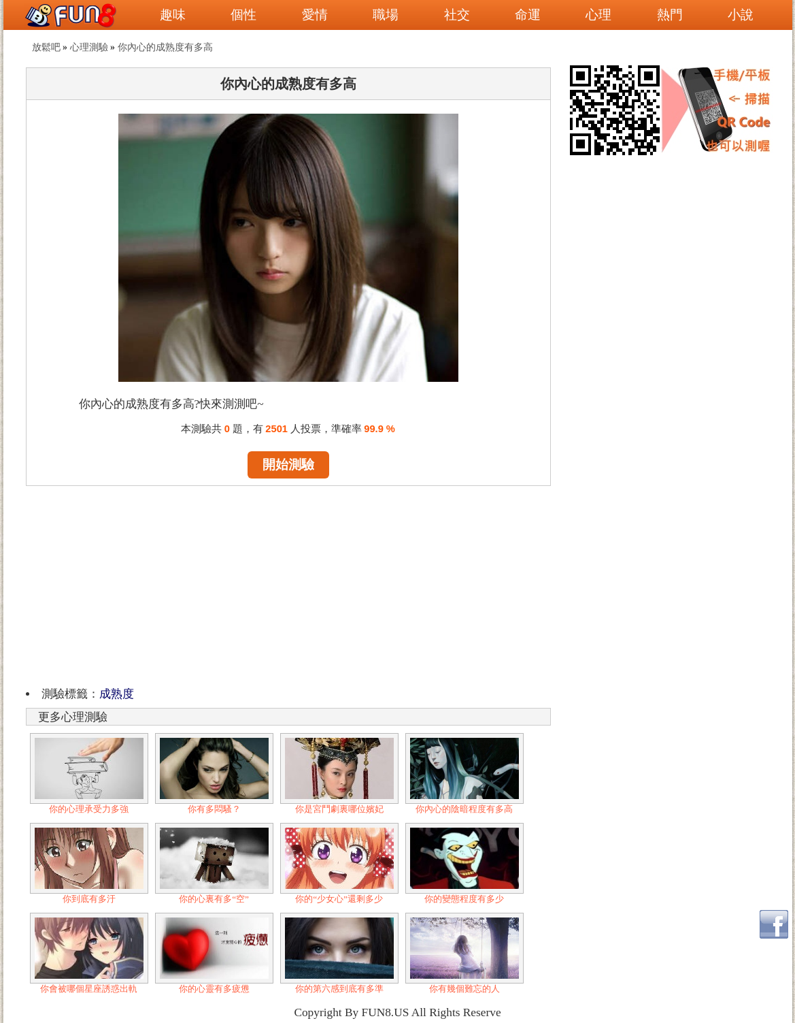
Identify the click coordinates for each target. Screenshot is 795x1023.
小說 (741, 14)
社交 (457, 14)
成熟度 (116, 693)
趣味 (173, 14)
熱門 (670, 14)
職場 (386, 14)
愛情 (315, 14)
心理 (598, 14)
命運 (528, 14)
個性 (243, 14)
